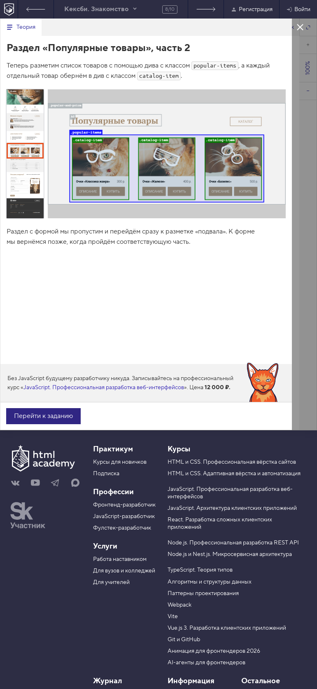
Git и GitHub (184, 639)
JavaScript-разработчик (124, 516)
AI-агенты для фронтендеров (206, 662)
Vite (173, 616)
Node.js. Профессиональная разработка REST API (233, 543)
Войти (298, 9)
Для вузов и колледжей (124, 571)
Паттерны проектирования (203, 593)
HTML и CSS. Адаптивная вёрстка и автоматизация (234, 473)
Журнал (107, 681)
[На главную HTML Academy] (9, 9)
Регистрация (252, 9)
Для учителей (111, 582)
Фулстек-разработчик (122, 528)
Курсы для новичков (120, 462)
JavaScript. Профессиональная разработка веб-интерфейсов (103, 387)
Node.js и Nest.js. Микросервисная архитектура (230, 554)
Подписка (106, 473)
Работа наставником (120, 559)
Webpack (179, 605)
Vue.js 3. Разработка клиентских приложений (227, 628)
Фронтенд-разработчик (124, 505)
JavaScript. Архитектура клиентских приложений (232, 508)
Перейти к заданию (43, 416)
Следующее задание (206, 9)
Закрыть (300, 27)
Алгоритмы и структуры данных (210, 582)
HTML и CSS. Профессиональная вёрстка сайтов (232, 462)
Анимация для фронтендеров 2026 (214, 651)
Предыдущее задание (36, 9)
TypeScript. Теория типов (200, 570)
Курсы (179, 449)
